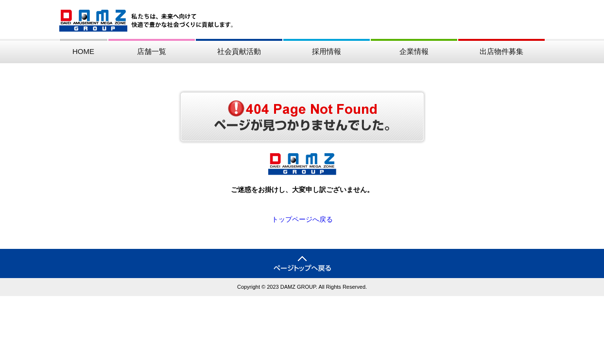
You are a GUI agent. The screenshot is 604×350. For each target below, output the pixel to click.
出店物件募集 (501, 51)
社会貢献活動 (239, 51)
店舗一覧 (151, 51)
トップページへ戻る (302, 219)
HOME (83, 51)
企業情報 (414, 51)
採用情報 (326, 51)
